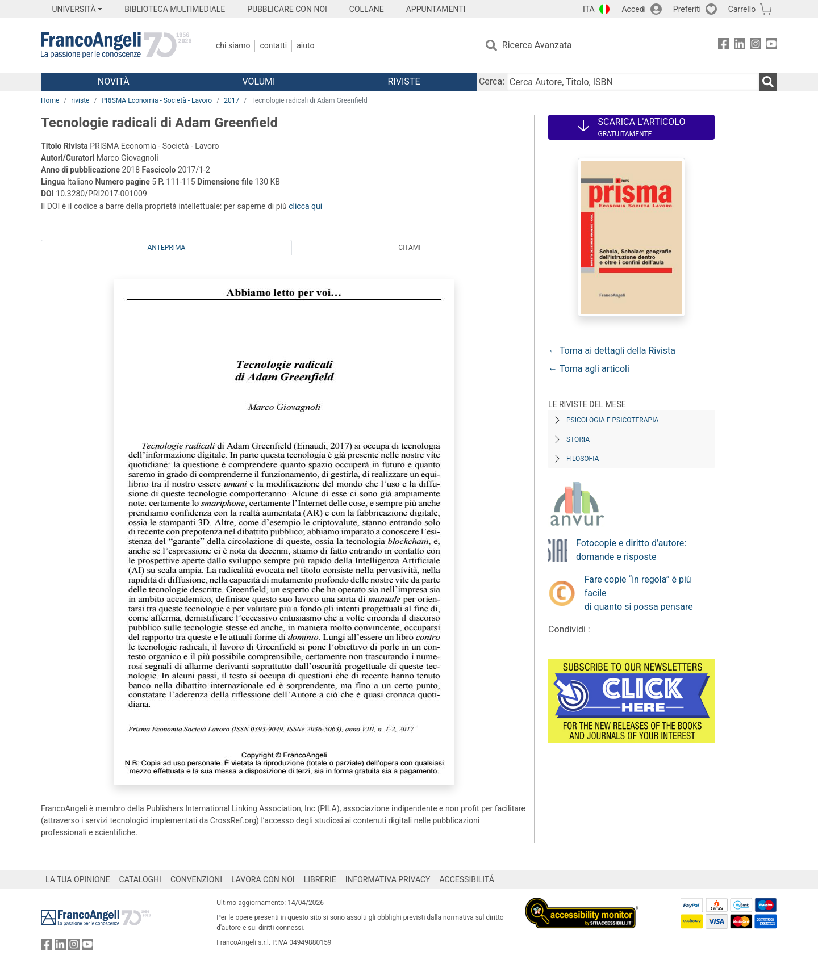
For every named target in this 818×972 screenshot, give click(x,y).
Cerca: (491, 81)
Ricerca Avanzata (537, 45)
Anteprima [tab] (167, 248)
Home (50, 100)
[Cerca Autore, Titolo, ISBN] (633, 82)
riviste (80, 100)
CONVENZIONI (196, 879)
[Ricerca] (768, 82)
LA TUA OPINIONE (77, 879)
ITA (589, 9)
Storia (578, 439)
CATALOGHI (140, 879)
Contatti (273, 45)
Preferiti (687, 9)
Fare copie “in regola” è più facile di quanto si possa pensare (639, 593)
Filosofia (582, 459)
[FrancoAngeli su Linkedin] (739, 45)
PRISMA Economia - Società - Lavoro (156, 100)
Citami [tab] (409, 248)
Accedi (633, 9)
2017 (231, 100)
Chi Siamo (233, 45)
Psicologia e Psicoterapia (612, 420)
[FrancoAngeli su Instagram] (755, 45)
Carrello (742, 9)
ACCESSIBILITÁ (467, 879)
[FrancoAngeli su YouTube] (771, 45)
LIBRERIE (320, 879)
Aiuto (305, 45)
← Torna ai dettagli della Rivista (611, 350)
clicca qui (305, 206)
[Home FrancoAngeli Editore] (116, 45)
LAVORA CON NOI (263, 879)
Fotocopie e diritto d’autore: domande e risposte (631, 550)
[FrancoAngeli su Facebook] (723, 45)
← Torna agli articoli (588, 368)
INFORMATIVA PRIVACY (388, 879)
